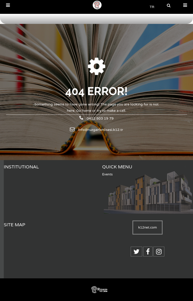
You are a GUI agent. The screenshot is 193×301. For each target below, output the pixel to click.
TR (152, 7)
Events (107, 174)
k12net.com (147, 227)
